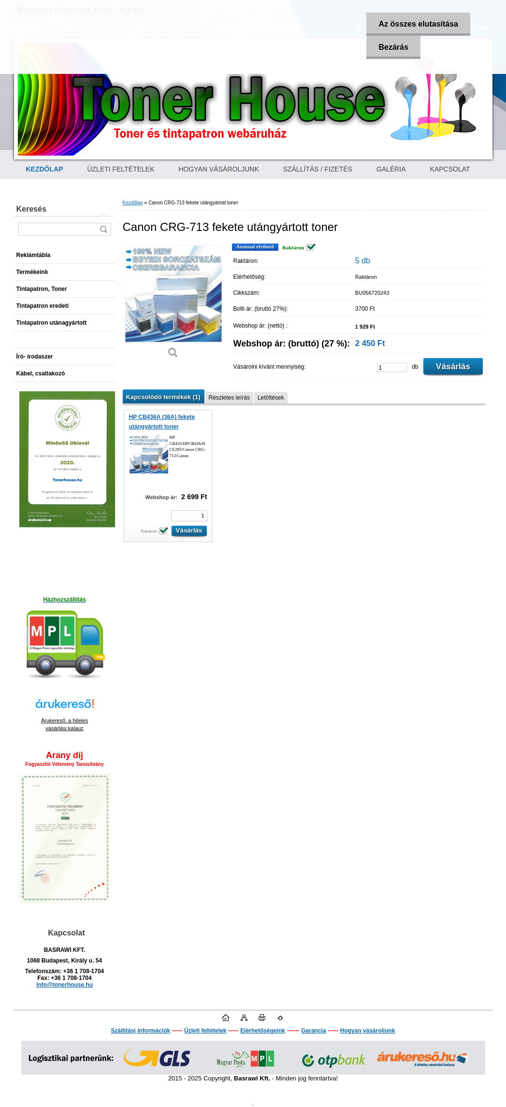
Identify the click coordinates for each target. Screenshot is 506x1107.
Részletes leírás (229, 397)
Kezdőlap (133, 202)
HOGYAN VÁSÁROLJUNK (219, 169)
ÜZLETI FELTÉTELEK (121, 169)
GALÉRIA (391, 169)
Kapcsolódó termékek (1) (163, 397)
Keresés (31, 209)
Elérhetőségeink (262, 1030)
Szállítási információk (140, 1030)
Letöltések (271, 397)
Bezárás (393, 47)
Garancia (313, 1030)
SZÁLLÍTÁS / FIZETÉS (317, 169)
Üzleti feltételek (205, 1030)
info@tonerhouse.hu (64, 984)
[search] (103, 229)
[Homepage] (44, 169)
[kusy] (392, 367)
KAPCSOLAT (450, 169)
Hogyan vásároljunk (367, 1030)
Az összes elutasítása (418, 24)
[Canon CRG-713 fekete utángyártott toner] (173, 304)
